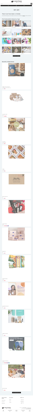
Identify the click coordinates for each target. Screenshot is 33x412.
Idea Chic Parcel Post (5, 196)
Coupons (23, 410)
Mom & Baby (14, 27)
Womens (13, 53)
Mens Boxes (3, 401)
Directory (24, 15)
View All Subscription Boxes (16, 392)
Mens (22, 27)
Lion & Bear (3, 141)
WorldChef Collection (5, 278)
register (24, 5)
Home (3, 410)
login (8, 5)
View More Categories (16, 55)
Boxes (10, 410)
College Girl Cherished (5, 333)
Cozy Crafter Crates (4, 114)
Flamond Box (4, 251)
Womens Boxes (3, 400)
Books (3, 27)
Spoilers (29, 410)
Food (3, 53)
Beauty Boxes (3, 403)
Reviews (16, 410)
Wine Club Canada (4, 388)
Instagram (22, 401)
